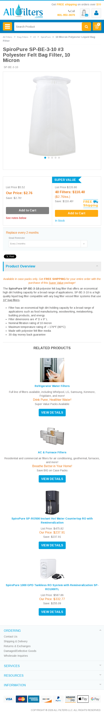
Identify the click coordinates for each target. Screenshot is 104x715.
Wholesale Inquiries (16, 655)
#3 (34, 37)
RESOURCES (14, 675)
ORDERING (12, 630)
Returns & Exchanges (17, 646)
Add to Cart (76, 213)
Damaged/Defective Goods (20, 650)
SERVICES (12, 665)
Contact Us (10, 636)
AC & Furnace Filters (52, 452)
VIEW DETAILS (52, 412)
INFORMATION (15, 685)
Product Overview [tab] (52, 266)
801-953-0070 (66, 14)
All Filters (7, 37)
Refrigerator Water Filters (52, 386)
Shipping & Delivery (16, 641)
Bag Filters (22, 37)
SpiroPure (46, 37)
